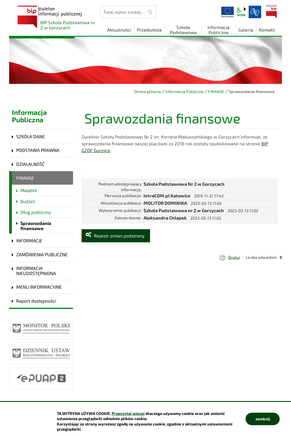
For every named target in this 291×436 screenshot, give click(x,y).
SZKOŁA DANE (30, 136)
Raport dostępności (36, 300)
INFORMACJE (29, 240)
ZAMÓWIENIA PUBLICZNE (42, 254)
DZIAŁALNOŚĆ (30, 164)
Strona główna (147, 91)
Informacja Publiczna (184, 91)
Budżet (27, 201)
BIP (271, 12)
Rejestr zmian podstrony (119, 235)
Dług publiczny (35, 212)
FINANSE (216, 91)
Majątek (28, 190)
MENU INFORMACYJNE (39, 287)
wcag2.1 (241, 12)
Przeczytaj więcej (128, 413)
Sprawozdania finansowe (35, 225)
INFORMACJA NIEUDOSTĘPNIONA (36, 270)
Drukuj (234, 257)
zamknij (262, 418)
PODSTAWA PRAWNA (37, 150)
